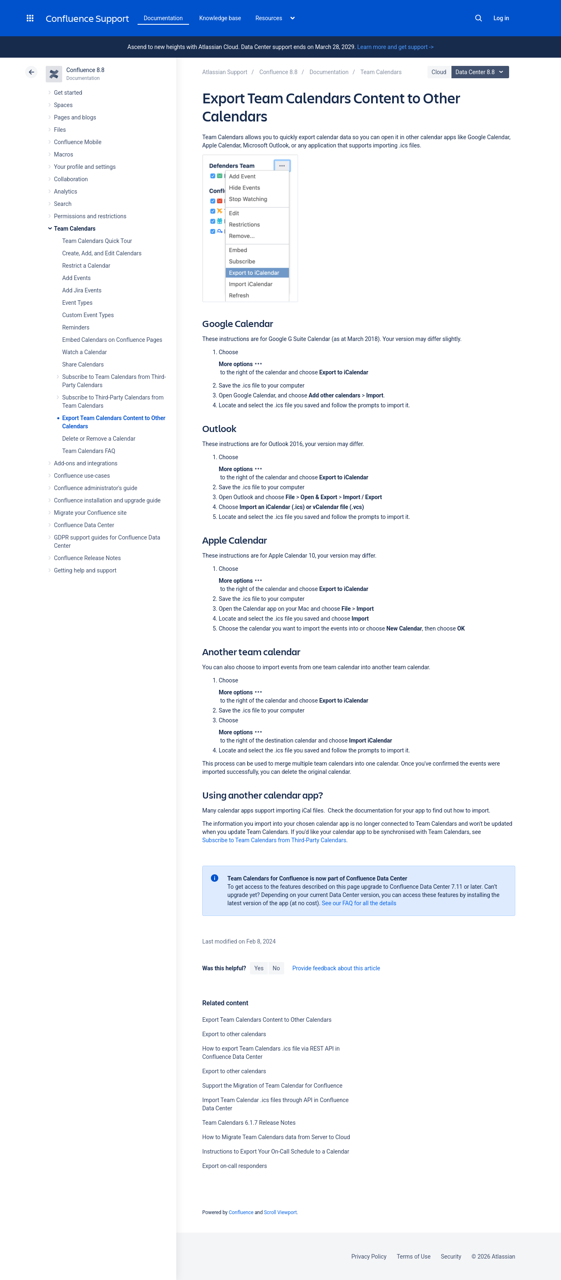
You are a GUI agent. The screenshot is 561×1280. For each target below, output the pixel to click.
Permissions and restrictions (90, 216)
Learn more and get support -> (395, 47)
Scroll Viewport (280, 1212)
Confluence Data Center (84, 525)
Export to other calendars (234, 1034)
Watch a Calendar (84, 352)
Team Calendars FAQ (88, 451)
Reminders (75, 327)
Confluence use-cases (82, 475)
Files (60, 129)
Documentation (163, 18)
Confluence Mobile (77, 142)
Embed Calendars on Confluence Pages (112, 339)
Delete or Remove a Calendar (99, 438)
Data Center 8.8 (481, 72)
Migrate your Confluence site (90, 512)
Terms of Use (413, 1256)
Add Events (76, 278)
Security (451, 1256)
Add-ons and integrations (85, 463)
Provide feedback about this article (336, 968)
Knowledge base (220, 18)
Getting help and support (85, 570)
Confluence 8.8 (85, 70)
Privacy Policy (368, 1256)
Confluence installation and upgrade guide (107, 500)
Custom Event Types (88, 315)
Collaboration (71, 179)
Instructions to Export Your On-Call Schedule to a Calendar (275, 1151)
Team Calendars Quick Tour (97, 241)
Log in (501, 18)
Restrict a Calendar (86, 265)
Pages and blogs (75, 117)
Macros (63, 154)
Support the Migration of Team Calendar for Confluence (272, 1085)
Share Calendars (83, 364)
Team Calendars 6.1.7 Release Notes (249, 1122)
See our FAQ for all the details (359, 903)
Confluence (241, 1212)
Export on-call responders (234, 1166)
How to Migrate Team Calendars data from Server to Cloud (276, 1137)
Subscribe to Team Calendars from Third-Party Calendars (274, 840)
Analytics (65, 191)
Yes (258, 968)
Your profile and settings (85, 167)
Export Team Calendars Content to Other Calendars (267, 1019)
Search (478, 18)
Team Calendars (75, 228)
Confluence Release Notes (87, 558)
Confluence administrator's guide (95, 488)
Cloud (439, 72)
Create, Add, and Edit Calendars (102, 253)
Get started (68, 92)
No (276, 968)
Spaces (63, 105)
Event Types (77, 302)
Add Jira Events (81, 290)
